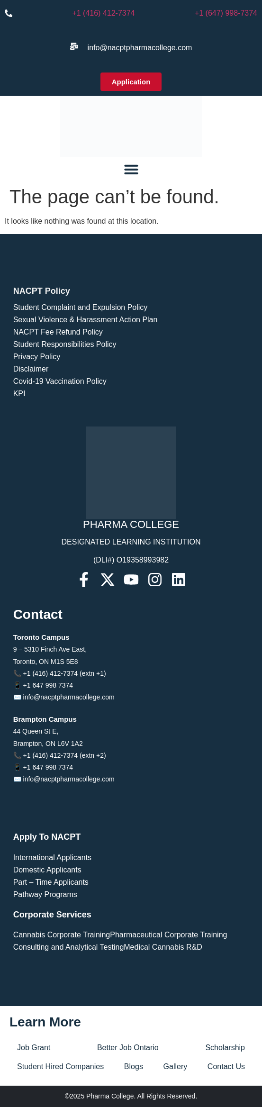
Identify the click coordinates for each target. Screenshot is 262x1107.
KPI (19, 394)
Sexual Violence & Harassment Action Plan (85, 320)
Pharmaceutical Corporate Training (168, 935)
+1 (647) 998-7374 (226, 13)
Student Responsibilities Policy (65, 344)
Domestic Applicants (47, 870)
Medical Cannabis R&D (163, 947)
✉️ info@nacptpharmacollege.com (64, 697)
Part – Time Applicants (51, 882)
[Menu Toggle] (131, 169)
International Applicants (52, 857)
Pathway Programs (45, 894)
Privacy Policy (37, 357)
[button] (131, 82)
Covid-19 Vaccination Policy (60, 381)
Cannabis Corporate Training (61, 935)
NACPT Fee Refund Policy (58, 332)
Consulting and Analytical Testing (68, 947)
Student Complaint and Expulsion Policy (80, 307)
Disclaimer (31, 369)
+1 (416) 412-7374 (103, 13)
